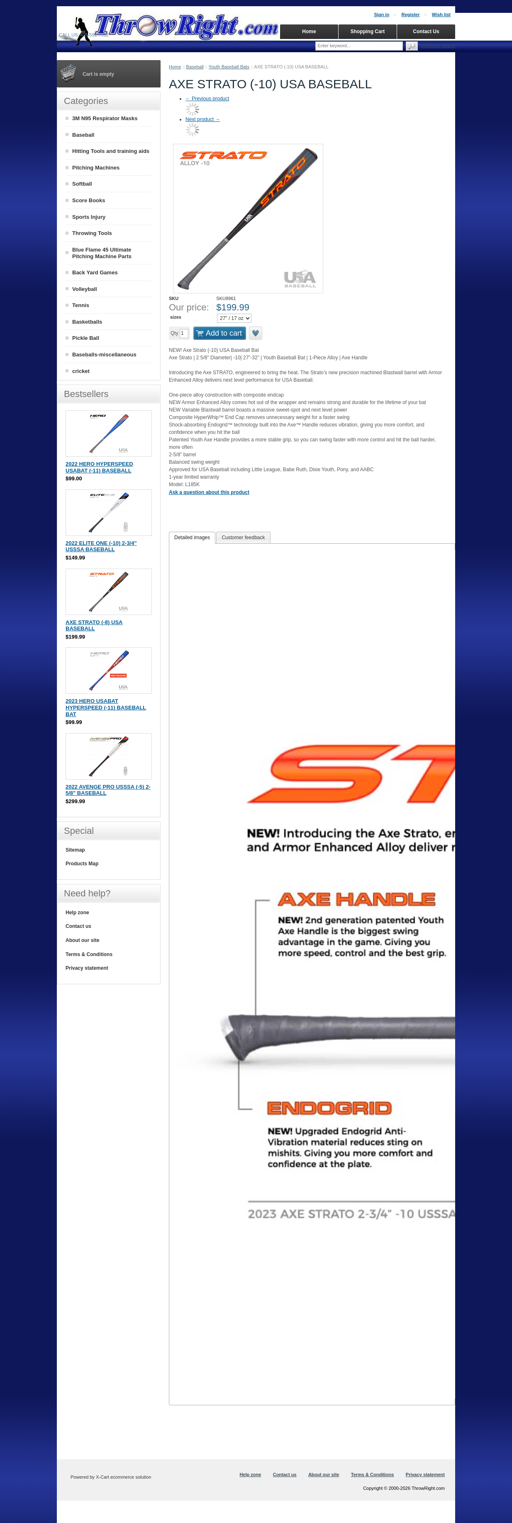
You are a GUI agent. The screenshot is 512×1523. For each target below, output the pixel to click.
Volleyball (84, 289)
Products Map (82, 864)
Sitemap (75, 850)
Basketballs (87, 322)
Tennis (80, 305)
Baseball (195, 66)
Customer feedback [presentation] (243, 537)
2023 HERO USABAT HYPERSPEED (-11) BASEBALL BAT (106, 707)
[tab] (192, 538)
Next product (202, 119)
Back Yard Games (95, 272)
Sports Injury (88, 217)
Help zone (77, 912)
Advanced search (438, 45)
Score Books (88, 200)
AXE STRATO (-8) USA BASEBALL (94, 625)
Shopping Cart (368, 31)
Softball (82, 184)
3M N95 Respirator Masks (105, 118)
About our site (82, 940)
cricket (81, 371)
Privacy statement (87, 968)
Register (410, 14)
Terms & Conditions (89, 954)
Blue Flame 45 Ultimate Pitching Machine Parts (102, 253)
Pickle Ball (85, 338)
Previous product (207, 99)
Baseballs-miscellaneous (104, 354)
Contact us (78, 926)
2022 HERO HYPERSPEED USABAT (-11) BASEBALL (99, 467)
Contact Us (426, 31)
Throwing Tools (92, 233)
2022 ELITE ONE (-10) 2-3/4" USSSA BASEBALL (101, 546)
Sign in (381, 14)
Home (175, 66)
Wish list (441, 14)
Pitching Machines (95, 168)
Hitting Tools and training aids (110, 151)
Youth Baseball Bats (229, 66)
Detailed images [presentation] (192, 537)
